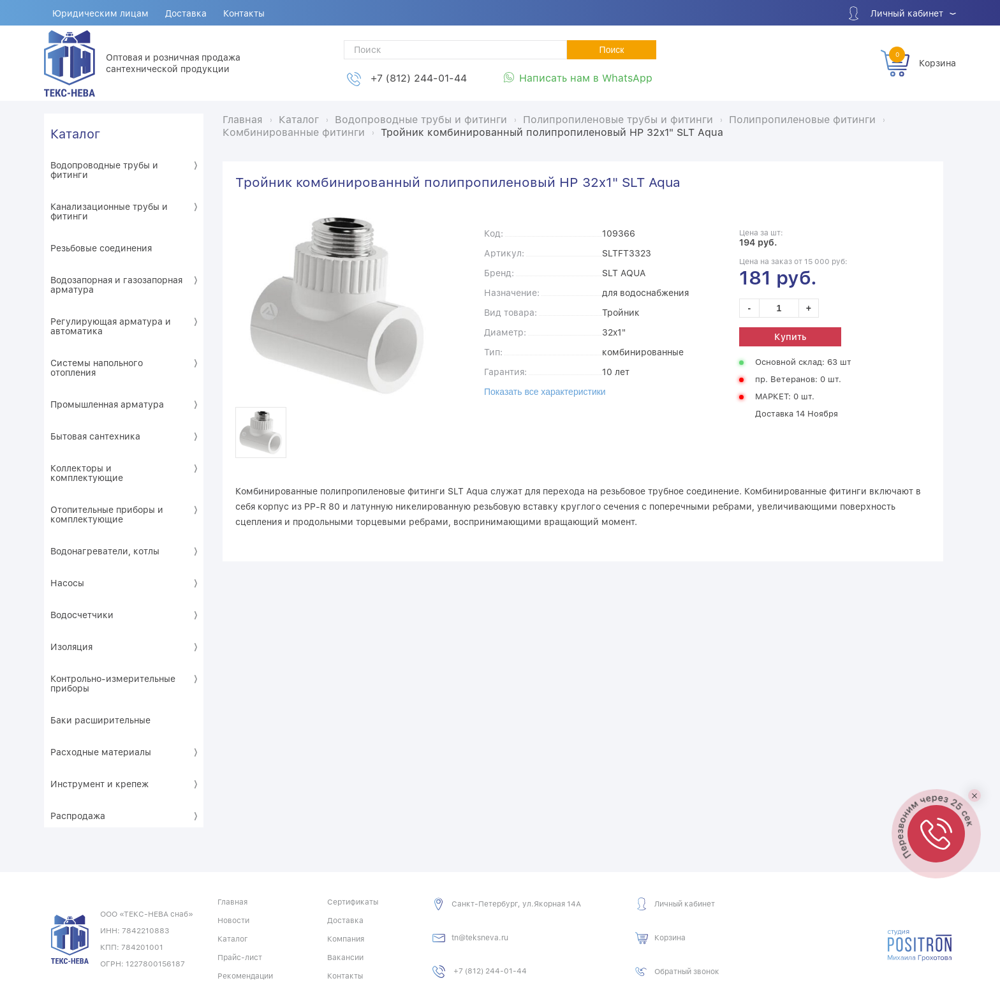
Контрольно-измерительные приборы (112, 683)
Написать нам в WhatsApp (585, 78)
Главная (232, 902)
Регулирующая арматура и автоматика (110, 326)
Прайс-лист (239, 957)
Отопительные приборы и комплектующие (106, 514)
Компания (345, 939)
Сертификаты (352, 902)
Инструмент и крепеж (99, 784)
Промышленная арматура (107, 404)
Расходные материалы (100, 752)
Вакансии (345, 957)
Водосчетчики (82, 615)
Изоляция (71, 647)
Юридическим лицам (100, 13)
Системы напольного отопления (96, 368)
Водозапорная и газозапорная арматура (116, 285)
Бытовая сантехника (95, 436)
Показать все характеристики (545, 392)
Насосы (67, 583)
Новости (233, 920)
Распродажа (77, 816)
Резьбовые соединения (101, 248)
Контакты (244, 13)
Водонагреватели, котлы (104, 551)
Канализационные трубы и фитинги (109, 211)
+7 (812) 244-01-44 (419, 78)
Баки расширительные (100, 720)
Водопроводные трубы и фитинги (104, 170)
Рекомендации (245, 976)
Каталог (75, 134)
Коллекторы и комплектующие (86, 473)
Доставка (186, 13)
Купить (790, 337)
